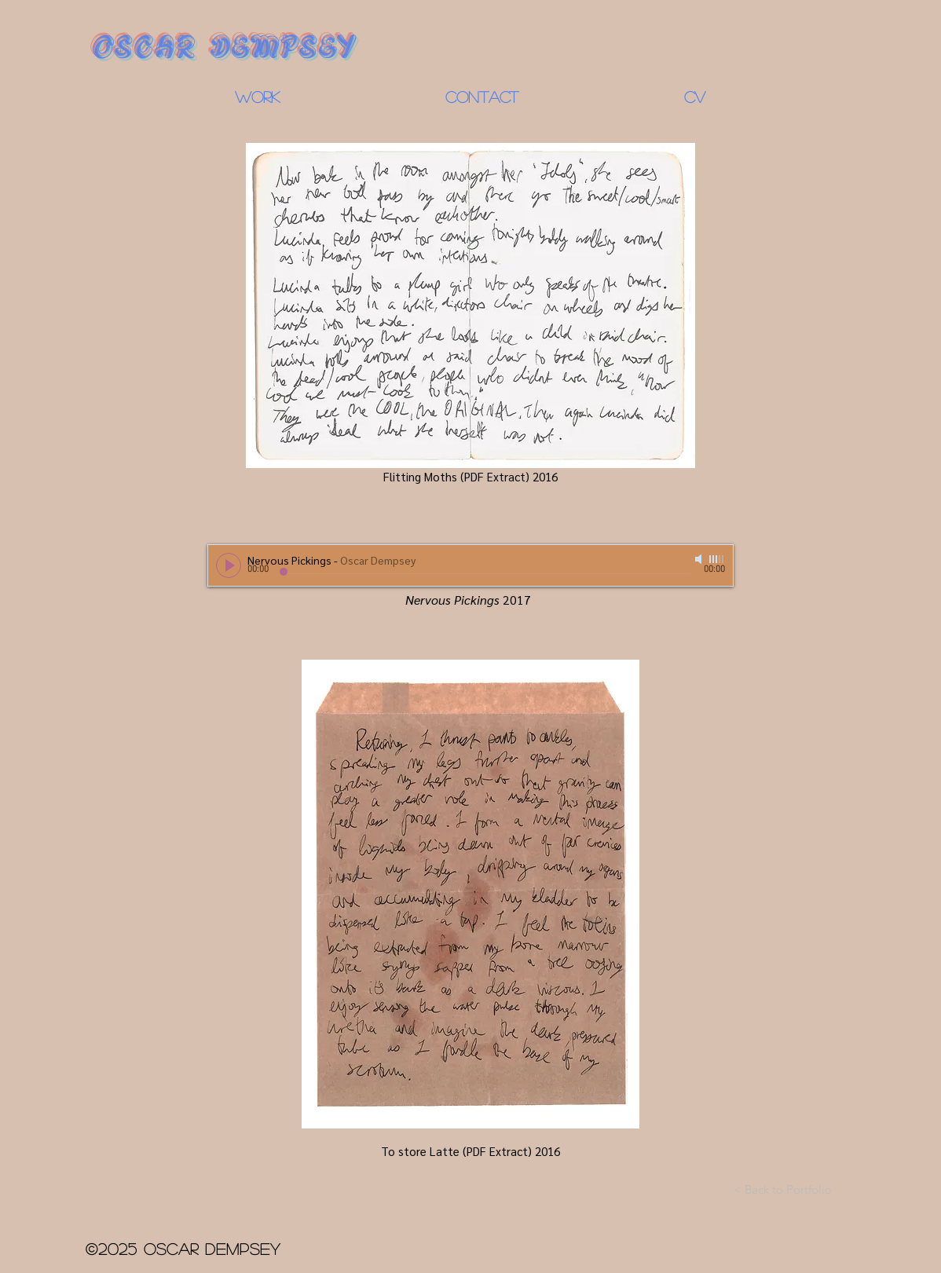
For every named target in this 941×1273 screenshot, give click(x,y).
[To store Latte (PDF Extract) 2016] (470, 904)
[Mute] (700, 559)
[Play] (228, 565)
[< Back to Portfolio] (783, 1189)
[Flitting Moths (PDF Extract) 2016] (470, 315)
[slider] (717, 559)
